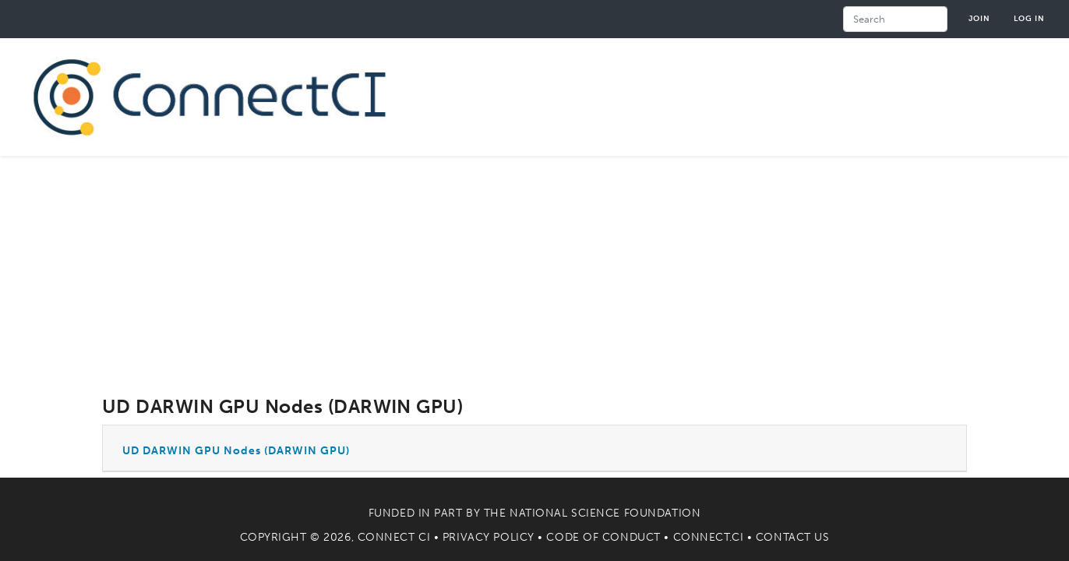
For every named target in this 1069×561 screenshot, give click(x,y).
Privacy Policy (488, 537)
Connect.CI (708, 537)
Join (979, 18)
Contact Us (793, 537)
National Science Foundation (605, 513)
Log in (1029, 18)
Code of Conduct (603, 537)
